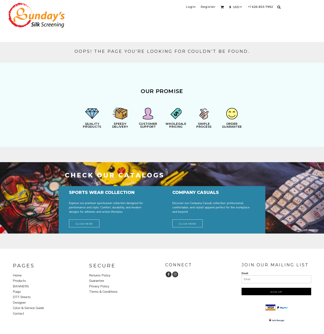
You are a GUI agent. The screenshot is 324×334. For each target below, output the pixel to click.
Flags (17, 291)
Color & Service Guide (28, 308)
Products (19, 281)
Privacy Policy (99, 286)
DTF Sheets (22, 297)
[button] (222, 7)
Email (245, 273)
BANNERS (21, 286)
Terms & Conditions (103, 291)
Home (17, 275)
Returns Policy (99, 275)
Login (191, 7)
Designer (19, 302)
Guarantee (96, 281)
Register (208, 7)
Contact (18, 313)
